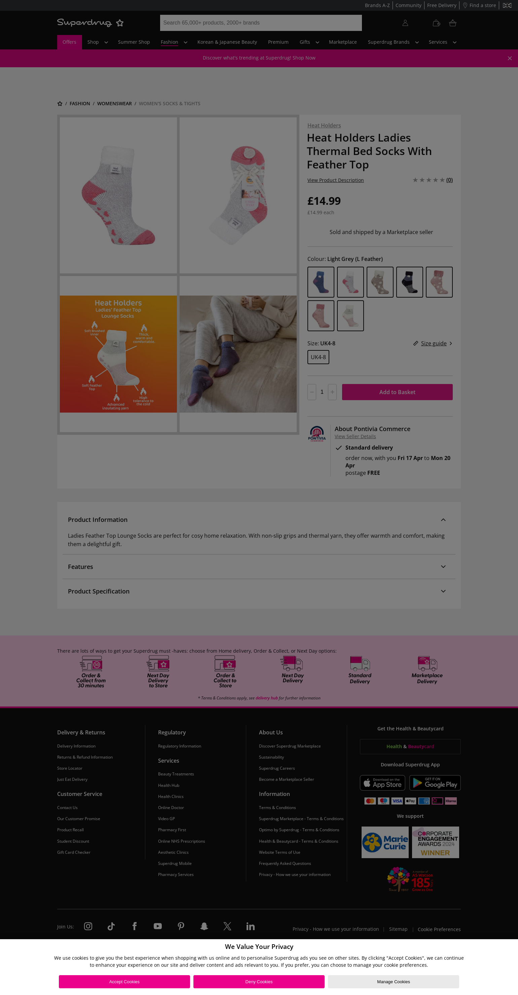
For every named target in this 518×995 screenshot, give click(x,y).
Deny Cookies (259, 981)
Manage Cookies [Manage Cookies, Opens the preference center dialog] (393, 981)
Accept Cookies (124, 981)
